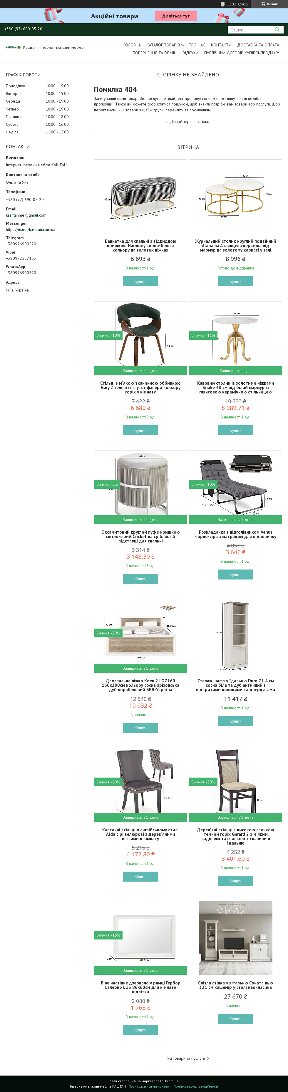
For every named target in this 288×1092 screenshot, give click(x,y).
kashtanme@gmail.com (26, 215)
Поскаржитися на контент (149, 1086)
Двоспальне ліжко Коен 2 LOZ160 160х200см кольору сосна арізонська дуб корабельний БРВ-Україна (140, 685)
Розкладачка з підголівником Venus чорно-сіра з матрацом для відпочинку (235, 534)
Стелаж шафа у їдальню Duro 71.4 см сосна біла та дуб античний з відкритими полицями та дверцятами (235, 685)
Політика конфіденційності (195, 1086)
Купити (141, 281)
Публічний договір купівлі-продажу (241, 53)
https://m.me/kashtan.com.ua (30, 229)
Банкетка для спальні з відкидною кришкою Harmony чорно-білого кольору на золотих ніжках (140, 245)
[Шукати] (277, 30)
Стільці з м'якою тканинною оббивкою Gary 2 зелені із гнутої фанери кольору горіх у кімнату (140, 387)
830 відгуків (237, 4)
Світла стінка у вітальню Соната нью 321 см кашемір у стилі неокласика (235, 985)
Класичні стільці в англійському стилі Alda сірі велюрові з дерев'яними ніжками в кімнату (140, 834)
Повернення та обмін (155, 53)
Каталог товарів (163, 45)
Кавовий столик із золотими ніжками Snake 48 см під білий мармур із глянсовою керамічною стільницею (235, 387)
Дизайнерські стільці (190, 121)
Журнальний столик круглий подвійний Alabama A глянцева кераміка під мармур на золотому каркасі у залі (235, 245)
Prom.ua (172, 1081)
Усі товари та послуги (186, 1058)
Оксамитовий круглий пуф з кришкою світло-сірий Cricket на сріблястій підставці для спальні (140, 536)
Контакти (221, 45)
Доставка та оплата (258, 45)
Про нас (197, 45)
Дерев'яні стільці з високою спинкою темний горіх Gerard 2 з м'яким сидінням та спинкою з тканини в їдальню (235, 836)
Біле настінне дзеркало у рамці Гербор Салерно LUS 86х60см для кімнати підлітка (140, 987)
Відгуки (190, 53)
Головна (132, 45)
